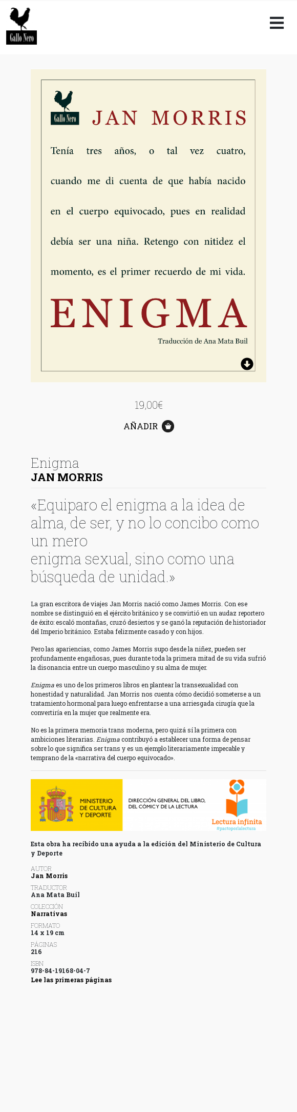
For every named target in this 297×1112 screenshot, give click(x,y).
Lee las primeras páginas (71, 980)
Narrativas (49, 913)
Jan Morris (67, 477)
